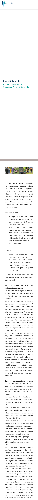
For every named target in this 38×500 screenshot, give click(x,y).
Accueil (6, 84)
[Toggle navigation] (33, 4)
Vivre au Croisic (19, 84)
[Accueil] (9, 4)
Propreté (7, 87)
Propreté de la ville (21, 87)
